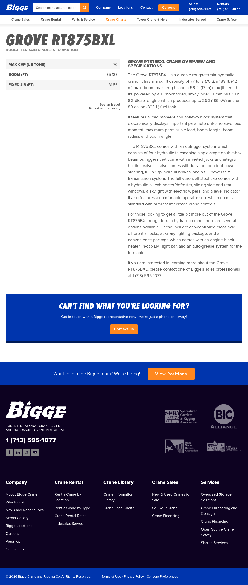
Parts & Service (83, 20)
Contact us (124, 329)
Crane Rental (51, 20)
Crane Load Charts (118, 508)
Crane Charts (116, 20)
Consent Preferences (162, 577)
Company (103, 7)
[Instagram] (26, 452)
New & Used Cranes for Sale (171, 497)
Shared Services (214, 542)
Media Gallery (17, 518)
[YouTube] (35, 452)
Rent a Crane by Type (72, 508)
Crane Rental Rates (70, 515)
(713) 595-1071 (200, 9)
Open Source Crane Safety (217, 532)
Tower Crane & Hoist (152, 20)
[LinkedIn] (18, 452)
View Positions (171, 373)
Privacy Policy (134, 577)
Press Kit (13, 541)
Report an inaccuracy (104, 108)
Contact (146, 7)
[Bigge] (17, 7)
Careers (168, 7)
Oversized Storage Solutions (216, 497)
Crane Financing (165, 515)
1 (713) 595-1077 (31, 440)
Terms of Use (111, 577)
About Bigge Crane (21, 494)
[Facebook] (9, 452)
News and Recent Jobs (25, 510)
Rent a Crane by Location (68, 497)
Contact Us (15, 549)
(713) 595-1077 (228, 9)
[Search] (84, 7)
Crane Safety (227, 20)
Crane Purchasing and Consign (219, 511)
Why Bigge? (15, 502)
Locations (125, 7)
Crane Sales (20, 20)
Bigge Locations (19, 525)
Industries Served (192, 20)
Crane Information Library (118, 497)
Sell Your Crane (165, 508)
